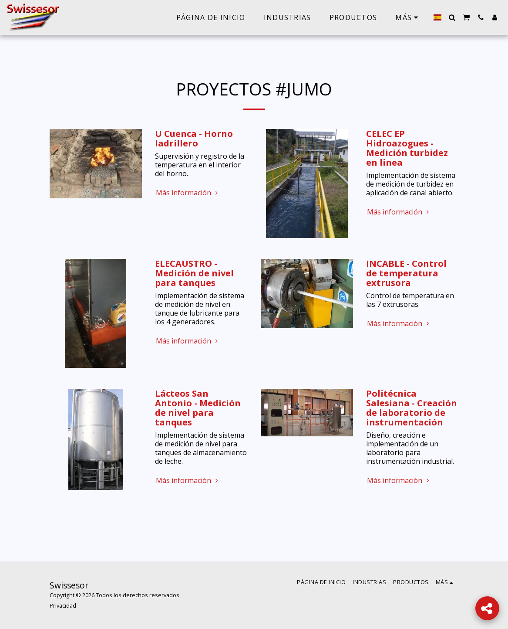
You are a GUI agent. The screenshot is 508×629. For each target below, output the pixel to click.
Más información (188, 192)
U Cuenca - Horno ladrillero (194, 138)
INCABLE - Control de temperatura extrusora (406, 273)
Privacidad (63, 605)
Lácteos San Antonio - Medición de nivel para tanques (198, 408)
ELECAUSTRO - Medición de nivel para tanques (194, 273)
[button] (451, 17)
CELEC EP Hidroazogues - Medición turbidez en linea (407, 148)
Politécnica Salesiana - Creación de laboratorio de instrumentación (411, 408)
